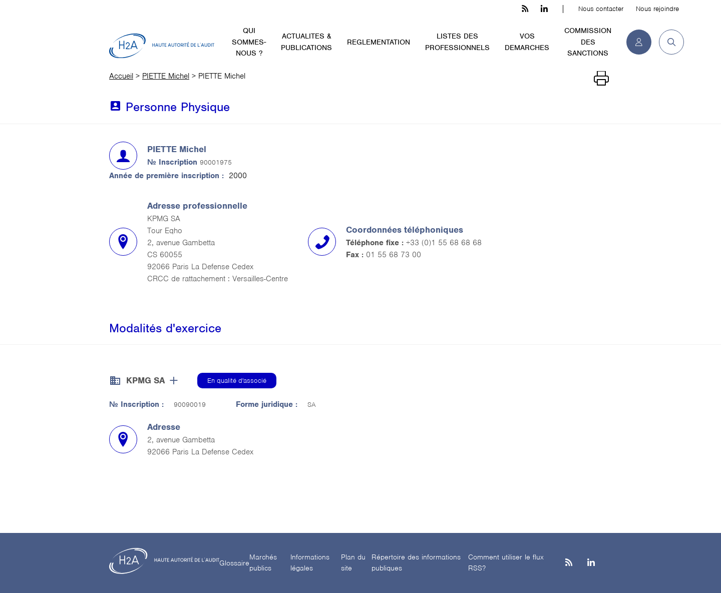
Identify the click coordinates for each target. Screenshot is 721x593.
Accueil (121, 76)
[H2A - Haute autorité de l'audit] (161, 46)
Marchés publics (263, 562)
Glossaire (234, 562)
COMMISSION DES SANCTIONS (587, 42)
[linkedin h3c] (544, 9)
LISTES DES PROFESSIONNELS (457, 42)
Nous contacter (600, 9)
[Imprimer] (601, 78)
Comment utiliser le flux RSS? (506, 562)
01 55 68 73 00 (393, 255)
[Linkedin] (591, 563)
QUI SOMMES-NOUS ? (249, 42)
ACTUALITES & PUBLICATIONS (306, 42)
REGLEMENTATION (378, 42)
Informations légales (309, 562)
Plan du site (353, 562)
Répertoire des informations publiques (416, 562)
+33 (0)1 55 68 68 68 (444, 243)
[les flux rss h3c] (525, 9)
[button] (667, 42)
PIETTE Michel (165, 76)
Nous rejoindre (657, 9)
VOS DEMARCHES (527, 42)
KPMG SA (145, 380)
